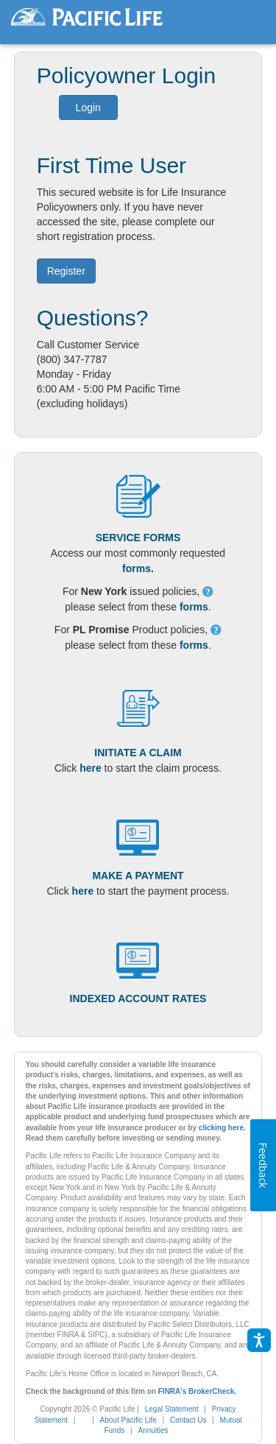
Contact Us (188, 1420)
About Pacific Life (128, 1420)
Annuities (153, 1430)
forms (194, 607)
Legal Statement (172, 1409)
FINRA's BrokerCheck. (197, 1391)
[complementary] (81, 1420)
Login (88, 107)
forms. (138, 568)
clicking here (221, 1128)
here (90, 768)
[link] (88, 1420)
